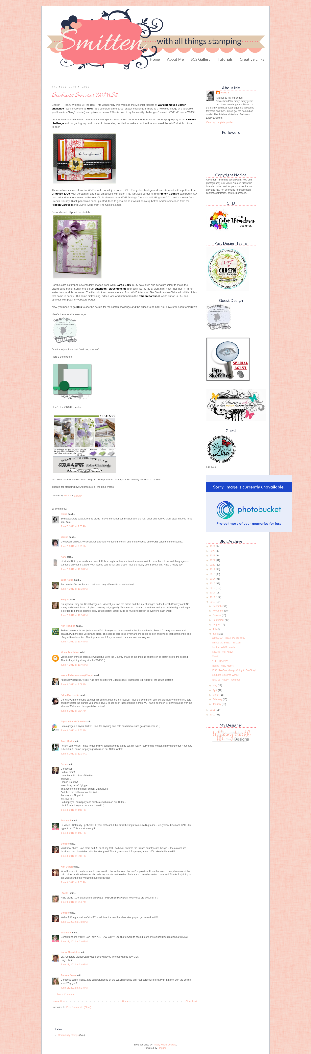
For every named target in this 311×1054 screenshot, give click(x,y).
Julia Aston (67, 580)
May (215, 685)
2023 (213, 551)
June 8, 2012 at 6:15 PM (73, 856)
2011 (213, 709)
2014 (213, 592)
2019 (213, 569)
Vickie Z (224, 92)
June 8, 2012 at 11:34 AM (74, 753)
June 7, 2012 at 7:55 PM (73, 526)
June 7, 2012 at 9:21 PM (73, 546)
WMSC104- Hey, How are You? (228, 637)
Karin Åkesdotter (70, 952)
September (219, 620)
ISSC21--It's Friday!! (222, 652)
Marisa (64, 537)
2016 (213, 583)
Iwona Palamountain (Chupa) (77, 675)
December (218, 606)
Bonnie (65, 843)
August (217, 624)
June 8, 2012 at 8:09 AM (73, 684)
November (218, 610)
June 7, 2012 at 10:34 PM (74, 615)
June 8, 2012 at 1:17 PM (73, 833)
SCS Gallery (200, 59)
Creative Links (252, 59)
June (215, 634)
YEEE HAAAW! (220, 661)
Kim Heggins (68, 626)
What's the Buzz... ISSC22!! (226, 642)
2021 (213, 560)
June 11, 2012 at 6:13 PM (74, 987)
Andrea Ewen (68, 975)
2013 (213, 597)
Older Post (191, 1001)
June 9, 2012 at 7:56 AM (73, 902)
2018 (213, 574)
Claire (64, 514)
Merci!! (215, 656)
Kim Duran (67, 866)
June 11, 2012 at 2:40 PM (74, 941)
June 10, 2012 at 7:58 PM (74, 922)
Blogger (162, 1048)
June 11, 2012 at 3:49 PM (74, 964)
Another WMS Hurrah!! (224, 647)
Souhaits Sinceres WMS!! (225, 675)
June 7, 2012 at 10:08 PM (74, 569)
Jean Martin (67, 741)
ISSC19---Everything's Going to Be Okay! (234, 670)
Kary (63, 557)
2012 (213, 602)
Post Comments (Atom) (78, 1007)
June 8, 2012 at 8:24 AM (73, 710)
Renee (64, 764)
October (217, 615)
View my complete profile (219, 122)
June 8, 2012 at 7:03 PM (73, 882)
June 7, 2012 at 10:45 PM (74, 664)
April (215, 690)
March (216, 694)
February (218, 699)
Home (155, 59)
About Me (175, 59)
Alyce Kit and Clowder (73, 721)
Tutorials (225, 59)
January (217, 704)
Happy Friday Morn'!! (223, 665)
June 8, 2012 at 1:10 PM (73, 810)
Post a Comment (65, 994)
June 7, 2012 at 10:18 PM (74, 588)
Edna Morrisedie (70, 695)
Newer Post (59, 1001)
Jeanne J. (66, 820)
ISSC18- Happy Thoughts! (226, 679)
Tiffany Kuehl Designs (164, 1044)
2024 (213, 546)
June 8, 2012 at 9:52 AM (73, 730)
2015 (213, 588)
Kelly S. (65, 599)
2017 (213, 578)
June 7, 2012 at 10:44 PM (74, 641)
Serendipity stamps (68, 1035)
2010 (213, 714)
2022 (213, 555)
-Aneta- (65, 893)
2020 (213, 564)
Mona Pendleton (70, 652)
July (215, 629)
